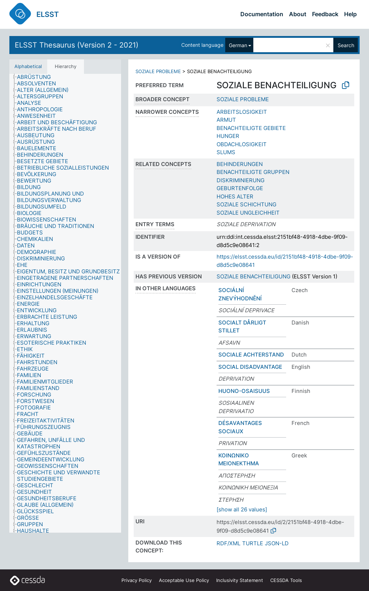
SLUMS (226, 152)
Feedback (325, 14)
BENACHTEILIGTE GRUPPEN (253, 172)
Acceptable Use (184, 580)
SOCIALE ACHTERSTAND (251, 354)
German (238, 45)
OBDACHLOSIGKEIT (242, 144)
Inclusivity (239, 580)
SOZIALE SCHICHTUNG (246, 204)
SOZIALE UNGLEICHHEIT (248, 212)
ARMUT (226, 119)
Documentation (261, 14)
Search (346, 45)
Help (350, 14)
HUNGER (228, 136)
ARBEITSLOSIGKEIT (242, 111)
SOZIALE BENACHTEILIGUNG (253, 276)
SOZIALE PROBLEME (158, 71)
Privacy (136, 580)
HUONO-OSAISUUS (244, 391)
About (297, 14)
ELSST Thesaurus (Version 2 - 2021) (76, 45)
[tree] (65, 303)
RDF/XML (228, 543)
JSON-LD (277, 543)
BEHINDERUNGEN (240, 164)
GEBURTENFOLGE (240, 188)
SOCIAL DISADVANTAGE (250, 366)
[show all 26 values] (242, 509)
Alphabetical (28, 66)
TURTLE (252, 543)
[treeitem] (37, 77)
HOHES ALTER (235, 196)
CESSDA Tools (286, 580)
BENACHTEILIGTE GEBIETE (251, 128)
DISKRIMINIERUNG (240, 180)
